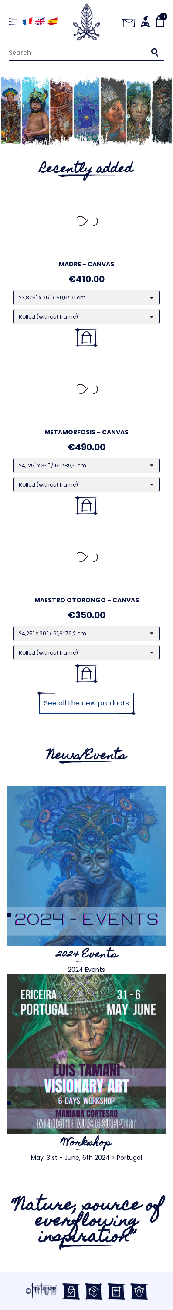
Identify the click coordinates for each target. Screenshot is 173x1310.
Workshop (86, 1143)
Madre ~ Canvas (86, 264)
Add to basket (86, 337)
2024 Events (86, 955)
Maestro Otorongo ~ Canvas (86, 600)
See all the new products (86, 703)
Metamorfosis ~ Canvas (86, 432)
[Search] (86, 52)
